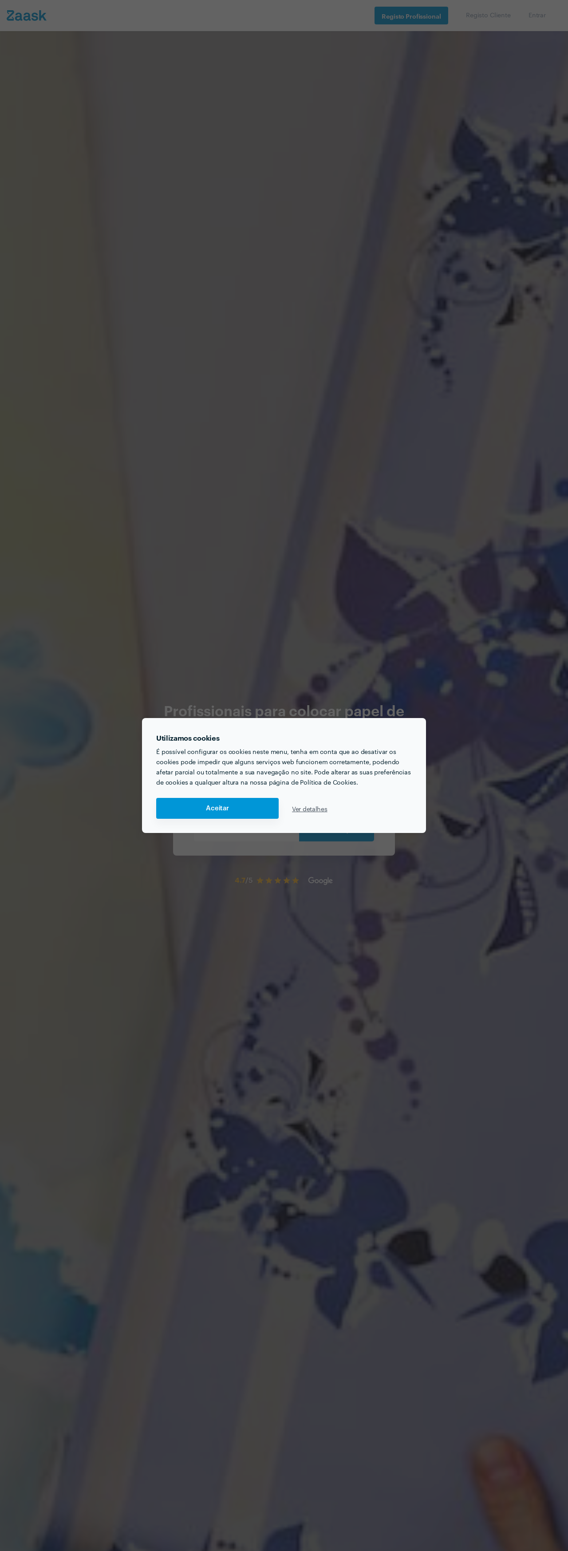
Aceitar (217, 808)
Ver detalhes (309, 808)
